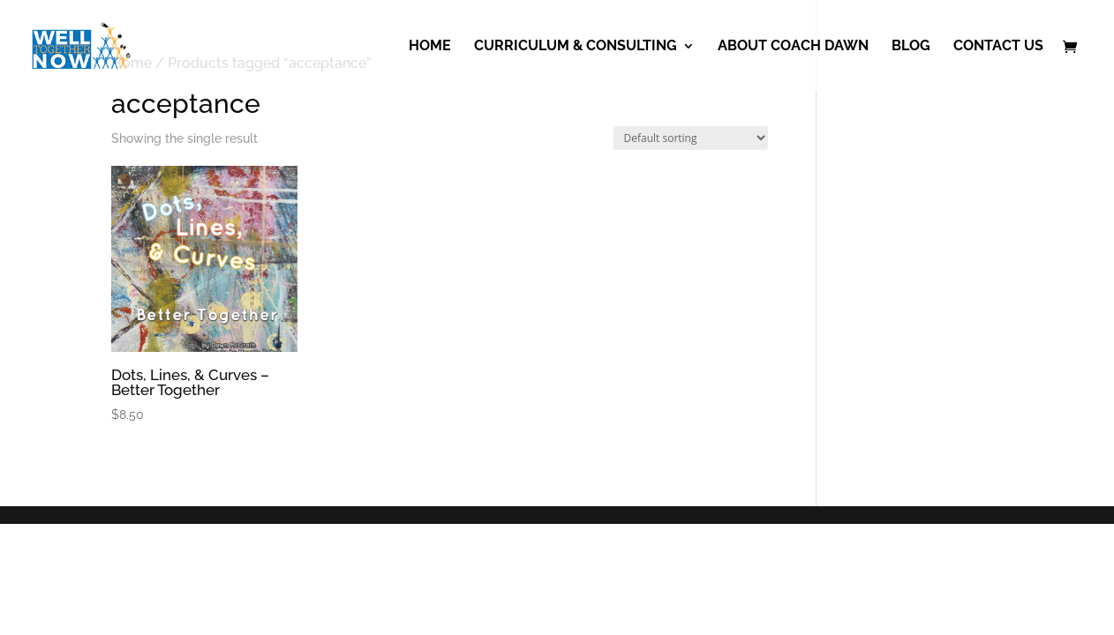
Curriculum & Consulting (575, 47)
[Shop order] (690, 138)
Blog (911, 47)
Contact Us (998, 47)
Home (430, 47)
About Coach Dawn (793, 47)
